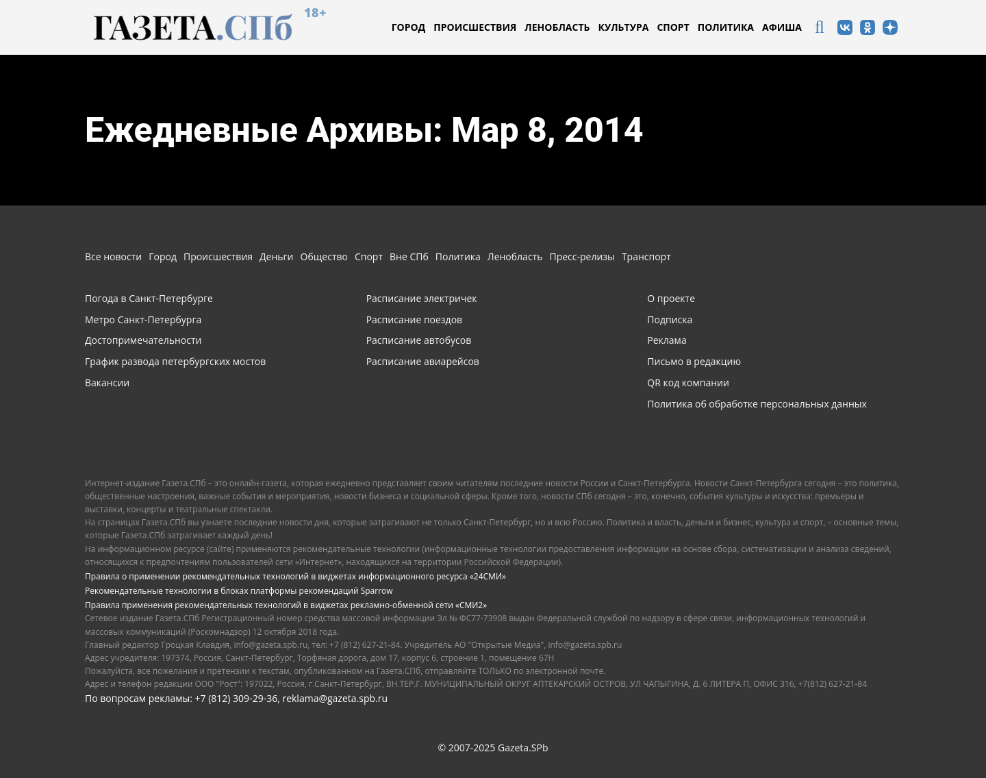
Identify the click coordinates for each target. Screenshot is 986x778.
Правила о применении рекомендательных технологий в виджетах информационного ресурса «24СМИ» (295, 576)
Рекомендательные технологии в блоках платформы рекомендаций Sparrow (239, 591)
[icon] (819, 29)
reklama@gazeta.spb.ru (335, 698)
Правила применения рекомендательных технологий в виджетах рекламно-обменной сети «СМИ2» (286, 605)
